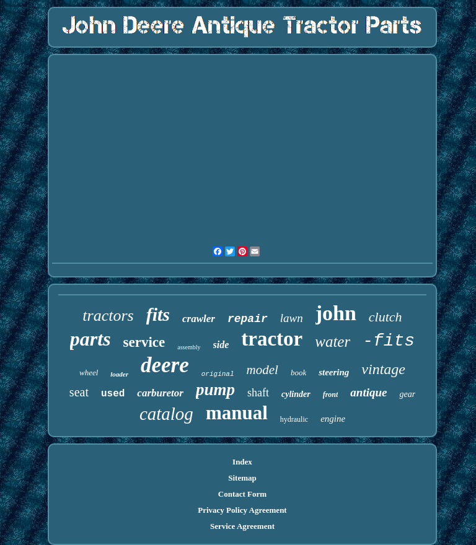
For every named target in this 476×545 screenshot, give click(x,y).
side (221, 344)
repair (247, 319)
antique (368, 392)
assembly (188, 347)
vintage (383, 369)
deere (165, 365)
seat (79, 392)
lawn (291, 318)
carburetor (160, 393)
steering (334, 372)
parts (90, 339)
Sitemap (242, 477)
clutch (385, 317)
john (335, 313)
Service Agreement (242, 526)
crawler (198, 319)
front (330, 394)
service (144, 342)
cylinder (296, 394)
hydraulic (294, 419)
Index (242, 461)
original (217, 374)
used (113, 393)
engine (332, 419)
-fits (389, 341)
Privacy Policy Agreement (242, 510)
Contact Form (242, 494)
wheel (88, 372)
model (262, 369)
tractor (271, 339)
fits (158, 314)
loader (119, 374)
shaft (258, 392)
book (298, 372)
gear (407, 394)
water (332, 341)
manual (237, 413)
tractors (107, 316)
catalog (166, 414)
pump (215, 389)
